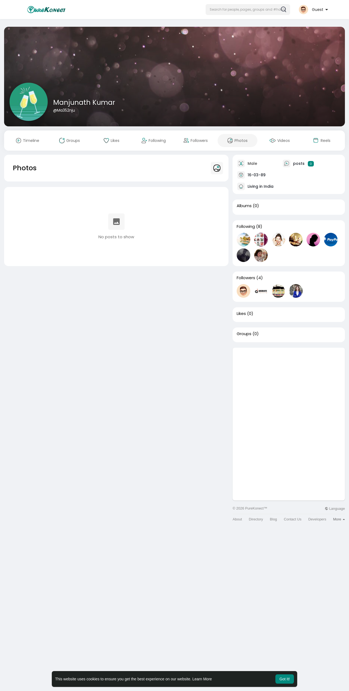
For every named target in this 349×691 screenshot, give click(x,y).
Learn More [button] (202, 679)
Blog (273, 519)
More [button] (339, 519)
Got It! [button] (284, 679)
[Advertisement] (289, 386)
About (237, 519)
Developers (317, 519)
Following (246, 226)
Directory (256, 519)
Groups (244, 334)
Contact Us (292, 519)
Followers (246, 278)
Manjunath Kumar (84, 102)
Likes (241, 313)
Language (335, 508)
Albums (244, 206)
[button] (248, 9)
